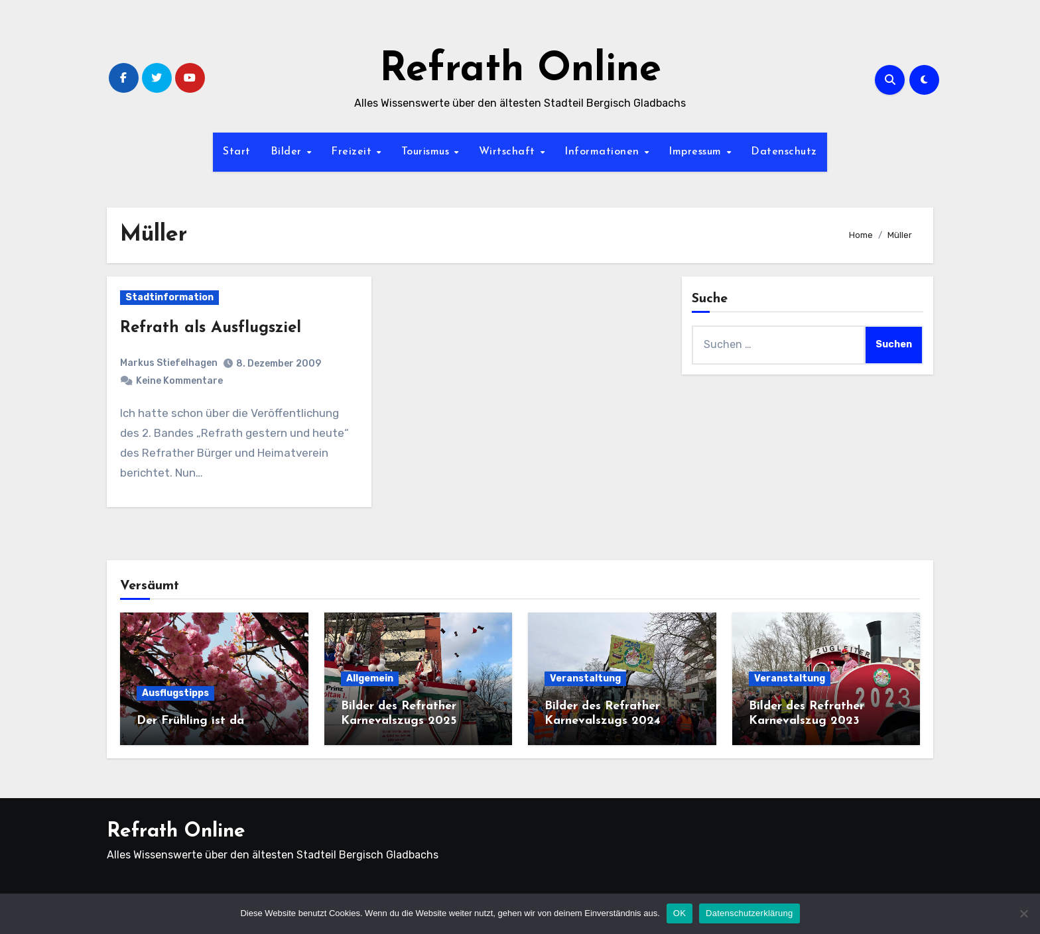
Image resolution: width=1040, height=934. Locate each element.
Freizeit (353, 151)
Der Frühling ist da (190, 721)
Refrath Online (520, 70)
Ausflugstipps (175, 693)
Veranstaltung (585, 678)
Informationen (603, 151)
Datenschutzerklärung (749, 913)
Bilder (288, 151)
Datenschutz (784, 151)
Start (237, 151)
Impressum (697, 151)
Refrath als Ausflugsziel (210, 328)
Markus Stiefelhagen (169, 363)
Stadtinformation (169, 297)
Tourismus (427, 151)
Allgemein (369, 678)
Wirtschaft (509, 151)
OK (679, 913)
